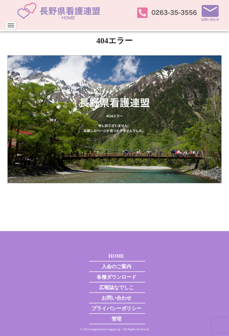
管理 (116, 319)
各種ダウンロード (116, 277)
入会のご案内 (116, 266)
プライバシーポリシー (116, 308)
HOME (116, 256)
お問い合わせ (116, 298)
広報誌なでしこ (116, 287)
